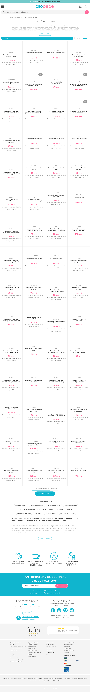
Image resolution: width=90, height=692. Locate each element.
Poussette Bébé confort (54, 681)
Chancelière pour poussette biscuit (34, 168)
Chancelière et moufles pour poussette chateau (33, 84)
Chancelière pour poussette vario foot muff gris (34, 444)
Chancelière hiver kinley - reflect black (78, 442)
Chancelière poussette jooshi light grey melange (78, 381)
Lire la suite (45, 34)
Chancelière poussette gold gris (11, 442)
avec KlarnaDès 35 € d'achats (36, 559)
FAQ (47, 654)
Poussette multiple (46, 509)
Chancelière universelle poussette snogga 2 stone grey (11, 381)
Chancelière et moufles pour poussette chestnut (78, 84)
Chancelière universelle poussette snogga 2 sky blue (33, 112)
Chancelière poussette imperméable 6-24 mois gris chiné (33, 201)
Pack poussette (20, 505)
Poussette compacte (27, 509)
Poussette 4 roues (54, 505)
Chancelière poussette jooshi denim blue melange (78, 351)
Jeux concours (67, 648)
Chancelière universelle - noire (56, 52)
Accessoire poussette (64, 509)
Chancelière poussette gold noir (79, 139)
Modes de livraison (15, 656)
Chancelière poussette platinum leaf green (78, 229)
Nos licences (49, 650)
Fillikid (75, 518)
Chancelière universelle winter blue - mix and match (11, 351)
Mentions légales (32, 650)
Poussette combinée (16, 678)
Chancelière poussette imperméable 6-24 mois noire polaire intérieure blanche (56, 415)
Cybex (60, 518)
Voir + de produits (45, 494)
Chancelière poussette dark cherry (56, 471)
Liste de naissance (68, 644)
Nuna (48, 520)
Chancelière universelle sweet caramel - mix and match (56, 322)
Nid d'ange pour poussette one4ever (79, 288)
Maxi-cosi (34, 520)
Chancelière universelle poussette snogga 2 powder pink (33, 230)
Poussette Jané (33, 681)
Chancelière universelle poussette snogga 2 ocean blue (11, 113)
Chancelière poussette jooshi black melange (78, 410)
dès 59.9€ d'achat (18, 559)
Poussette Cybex (43, 681)
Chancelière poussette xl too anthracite (11, 141)
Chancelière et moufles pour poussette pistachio (78, 112)
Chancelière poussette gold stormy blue (34, 410)
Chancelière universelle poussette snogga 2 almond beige (11, 232)
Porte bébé (52, 513)
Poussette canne (71, 505)
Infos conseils (67, 646)
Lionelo (27, 520)
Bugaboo (35, 518)
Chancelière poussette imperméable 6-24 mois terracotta (11, 201)
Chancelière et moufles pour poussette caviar (11, 55)
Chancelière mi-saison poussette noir (56, 82)
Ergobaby (68, 518)
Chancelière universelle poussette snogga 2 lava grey (56, 351)
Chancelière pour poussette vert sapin (56, 195)
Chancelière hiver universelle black (33, 349)
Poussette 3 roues (37, 505)
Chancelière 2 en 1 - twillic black (56, 259)
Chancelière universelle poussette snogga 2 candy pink (56, 382)
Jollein (20, 520)
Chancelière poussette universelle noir (78, 55)
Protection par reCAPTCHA (50, 689)
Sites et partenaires (51, 646)
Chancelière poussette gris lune (34, 471)
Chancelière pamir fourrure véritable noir (11, 408)
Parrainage (66, 652)
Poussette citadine (27, 678)
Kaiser (42, 518)
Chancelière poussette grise (34, 258)
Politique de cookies (15, 654)
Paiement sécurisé (69, 655)
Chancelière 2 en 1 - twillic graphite (33, 288)
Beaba (48, 518)
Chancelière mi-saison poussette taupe (78, 198)
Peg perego (56, 520)
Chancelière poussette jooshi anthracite (78, 320)
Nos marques (31, 648)
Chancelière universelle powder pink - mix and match (11, 320)
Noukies (42, 520)
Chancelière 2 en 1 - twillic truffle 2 (78, 168)
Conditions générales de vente (18, 646)
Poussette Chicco (82, 678)
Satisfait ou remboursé (16, 661)
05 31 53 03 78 (71, 565)
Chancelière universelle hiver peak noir (33, 381)
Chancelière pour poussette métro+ (11, 82)
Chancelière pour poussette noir (56, 139)
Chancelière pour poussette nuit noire (56, 442)
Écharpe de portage (67, 513)
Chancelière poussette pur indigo (11, 471)
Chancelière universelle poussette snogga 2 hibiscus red (56, 230)
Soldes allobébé (32, 656)
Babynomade (6, 678)
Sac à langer (39, 513)
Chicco (54, 518)
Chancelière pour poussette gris (34, 53)
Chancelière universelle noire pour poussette (78, 261)
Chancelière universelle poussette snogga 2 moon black (56, 291)
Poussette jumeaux (48, 678)
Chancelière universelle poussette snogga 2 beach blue (11, 262)
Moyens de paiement (15, 658)
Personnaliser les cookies (16, 652)
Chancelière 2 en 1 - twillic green (11, 288)
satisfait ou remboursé (54, 558)
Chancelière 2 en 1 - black (78, 470)
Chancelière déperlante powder (34, 317)
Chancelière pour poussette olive (34, 139)
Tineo (64, 520)
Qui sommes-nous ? (33, 644)
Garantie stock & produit (16, 660)
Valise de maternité (69, 650)
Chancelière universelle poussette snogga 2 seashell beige (11, 174)
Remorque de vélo (24, 513)
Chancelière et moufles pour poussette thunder (56, 112)
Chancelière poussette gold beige (56, 168)
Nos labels (48, 648)
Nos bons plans (32, 646)
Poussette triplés (58, 678)
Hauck (14, 520)
